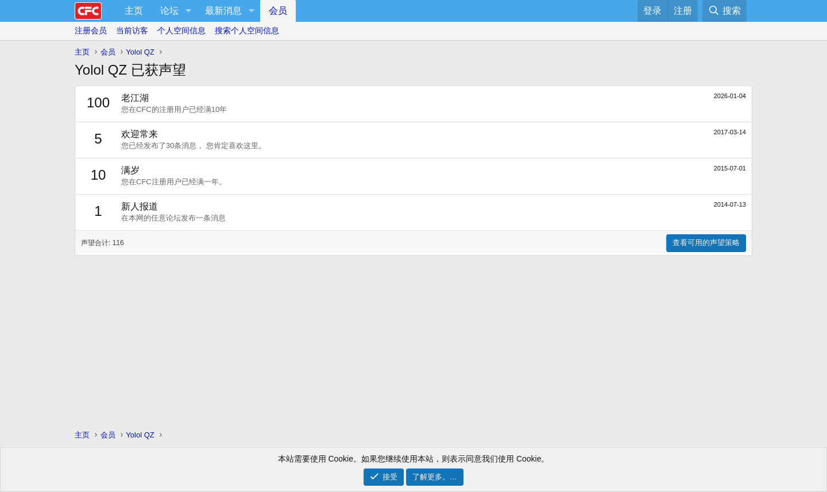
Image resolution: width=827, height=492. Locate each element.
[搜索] (724, 11)
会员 (278, 11)
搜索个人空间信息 (247, 30)
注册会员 (91, 30)
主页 (134, 11)
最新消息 (223, 11)
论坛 (169, 11)
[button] (188, 11)
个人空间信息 (181, 30)
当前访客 (132, 30)
